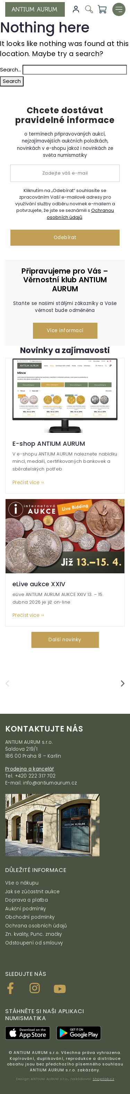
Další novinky (65, 639)
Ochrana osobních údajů (36, 926)
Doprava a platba (26, 900)
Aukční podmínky (25, 908)
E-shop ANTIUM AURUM (48, 443)
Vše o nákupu (22, 883)
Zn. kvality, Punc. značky (33, 934)
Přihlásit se (76, 9)
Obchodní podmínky (29, 917)
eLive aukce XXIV (38, 584)
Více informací (65, 330)
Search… (10, 69)
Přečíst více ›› (28, 482)
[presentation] (7, 683)
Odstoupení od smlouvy (34, 943)
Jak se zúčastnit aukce (32, 891)
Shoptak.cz (103, 1079)
